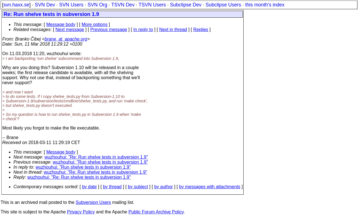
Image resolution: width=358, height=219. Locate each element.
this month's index (264, 5)
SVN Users (71, 5)
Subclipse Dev (185, 5)
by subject (138, 186)
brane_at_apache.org (66, 39)
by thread (112, 186)
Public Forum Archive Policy (155, 211)
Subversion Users (93, 202)
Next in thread (173, 29)
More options (95, 24)
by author (163, 186)
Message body (60, 24)
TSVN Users (152, 5)
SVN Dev (45, 5)
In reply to (143, 29)
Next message (69, 29)
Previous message (108, 29)
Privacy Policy (81, 211)
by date (89, 186)
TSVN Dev (123, 5)
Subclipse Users (223, 5)
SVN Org (97, 5)
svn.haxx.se (16, 5)
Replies (200, 29)
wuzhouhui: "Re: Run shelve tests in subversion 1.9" (96, 157)
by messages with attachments (209, 186)
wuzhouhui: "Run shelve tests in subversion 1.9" (100, 162)
